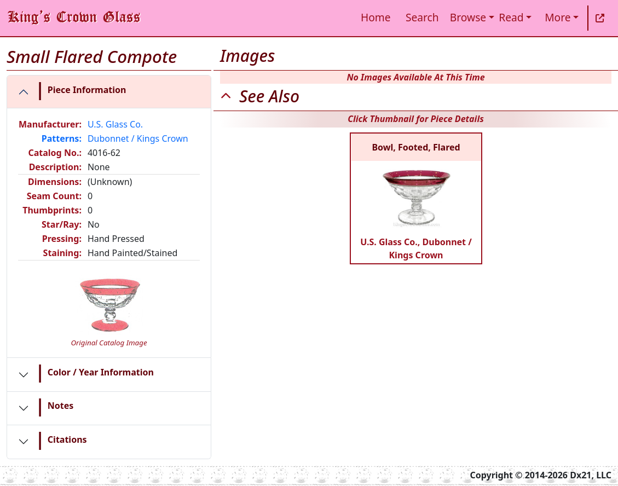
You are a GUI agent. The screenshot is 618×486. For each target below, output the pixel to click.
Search (422, 17)
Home (376, 17)
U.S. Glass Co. (115, 124)
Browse (468, 17)
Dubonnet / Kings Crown (138, 138)
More (557, 17)
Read (511, 17)
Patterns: (62, 138)
